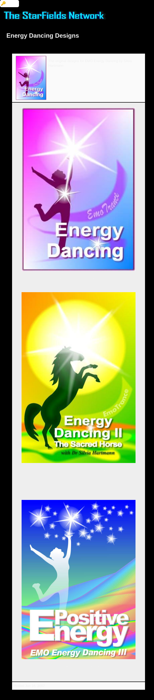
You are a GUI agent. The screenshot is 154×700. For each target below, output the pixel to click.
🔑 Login (9, 3)
